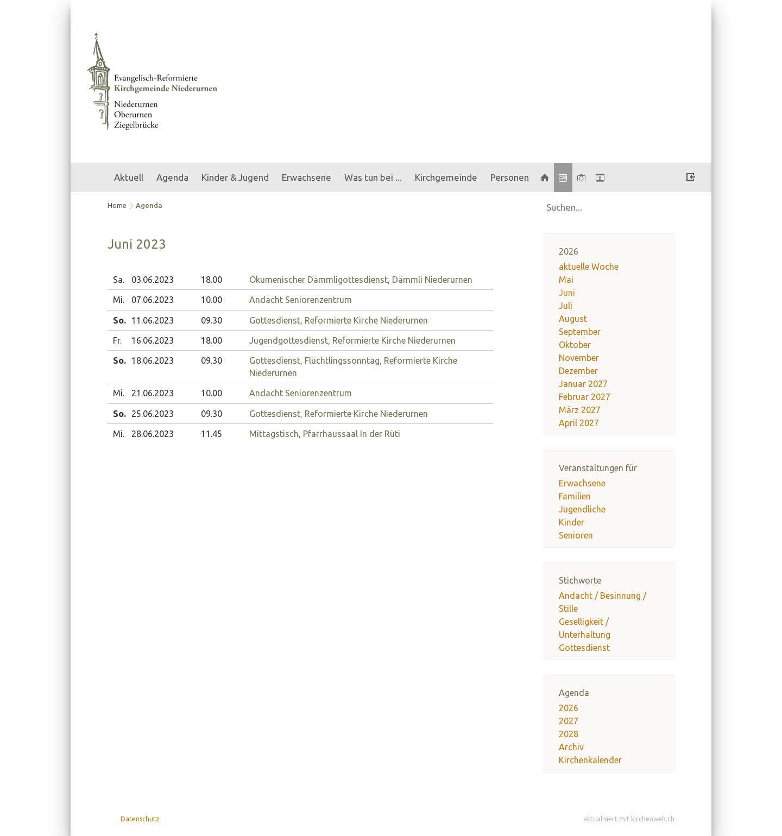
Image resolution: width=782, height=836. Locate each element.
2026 (568, 708)
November (579, 358)
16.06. (152, 340)
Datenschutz (140, 818)
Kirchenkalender (590, 760)
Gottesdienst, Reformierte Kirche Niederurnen (338, 320)
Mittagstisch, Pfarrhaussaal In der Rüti (324, 434)
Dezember (578, 371)
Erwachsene (306, 177)
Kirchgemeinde (446, 177)
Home (117, 205)
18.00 (211, 279)
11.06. (152, 320)
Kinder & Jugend (235, 177)
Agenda (172, 177)
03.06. (152, 279)
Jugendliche (582, 509)
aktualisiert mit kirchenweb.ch (628, 818)
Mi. (118, 300)
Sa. (118, 279)
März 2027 (580, 410)
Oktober (575, 345)
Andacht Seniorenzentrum (300, 300)
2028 (568, 734)
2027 (568, 721)
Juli (565, 306)
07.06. (152, 300)
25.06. (152, 414)
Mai (566, 279)
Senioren (576, 535)
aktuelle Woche (589, 266)
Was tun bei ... (373, 177)
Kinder (571, 522)
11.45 (211, 434)
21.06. (152, 393)
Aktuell (128, 177)
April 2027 (579, 423)
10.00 (211, 300)
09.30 (211, 320)
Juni (567, 292)
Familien (575, 496)
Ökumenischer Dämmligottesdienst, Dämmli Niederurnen (360, 279)
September (580, 332)
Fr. (117, 340)
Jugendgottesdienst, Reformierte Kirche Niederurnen (352, 340)
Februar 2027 (584, 397)
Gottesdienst (584, 648)
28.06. (152, 434)
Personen (509, 177)
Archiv (571, 747)
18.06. (152, 360)
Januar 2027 (583, 384)
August (573, 319)
